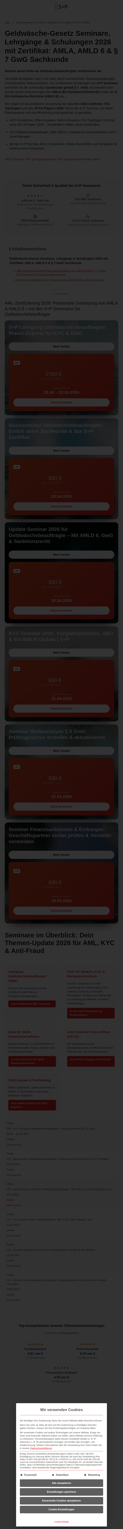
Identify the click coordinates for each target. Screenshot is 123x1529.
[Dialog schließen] (103, 1406)
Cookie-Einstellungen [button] (61, 1509)
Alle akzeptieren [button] (61, 1483)
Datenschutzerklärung (41, 1448)
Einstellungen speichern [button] (61, 1492)
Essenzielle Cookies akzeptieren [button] (61, 1500)
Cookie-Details (61, 1522)
